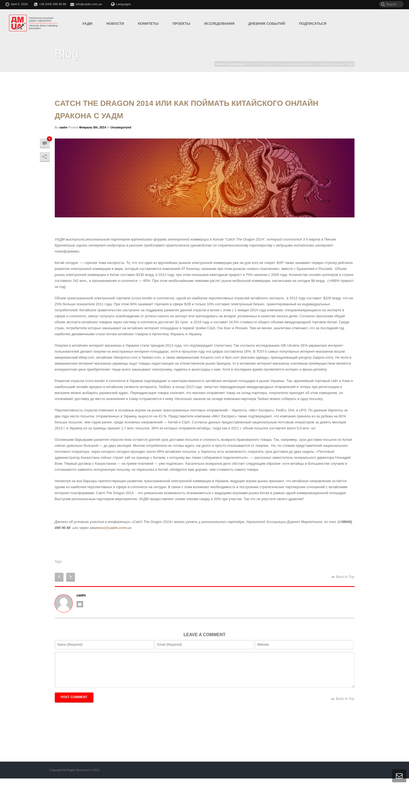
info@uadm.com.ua (89, 4)
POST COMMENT (74, 704)
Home (219, 64)
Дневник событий (266, 23)
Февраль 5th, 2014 (92, 127)
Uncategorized (235, 64)
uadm (63, 127)
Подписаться (312, 23)
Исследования (219, 23)
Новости (115, 23)
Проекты (181, 23)
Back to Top (343, 577)
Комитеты (148, 23)
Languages (121, 4)
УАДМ (87, 23)
